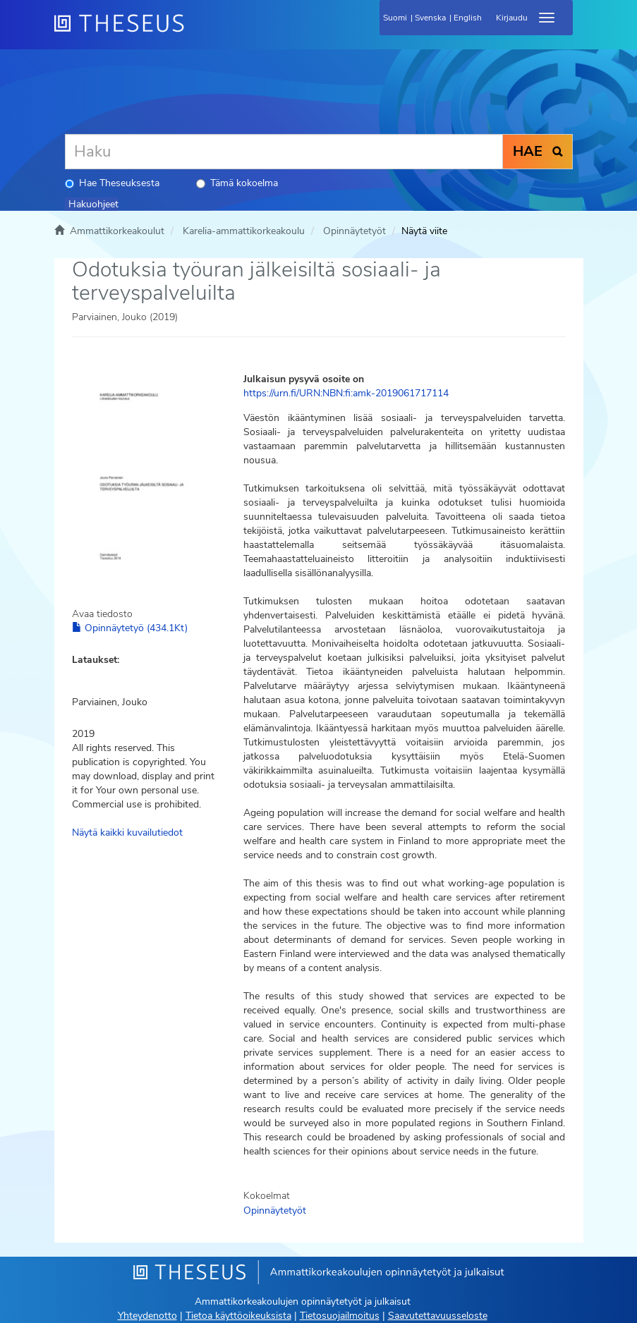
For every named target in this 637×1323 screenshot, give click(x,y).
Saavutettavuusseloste (437, 1315)
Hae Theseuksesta (112, 183)
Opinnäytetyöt (354, 231)
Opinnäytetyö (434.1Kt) (130, 628)
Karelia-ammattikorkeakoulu (244, 231)
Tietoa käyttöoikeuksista (238, 1315)
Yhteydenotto (147, 1315)
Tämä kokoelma (237, 183)
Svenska (430, 17)
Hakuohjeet (93, 204)
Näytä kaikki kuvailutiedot (127, 832)
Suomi (395, 17)
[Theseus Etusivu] (195, 31)
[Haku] (284, 151)
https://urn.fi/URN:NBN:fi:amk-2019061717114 (346, 393)
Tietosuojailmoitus (340, 1315)
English (468, 17)
